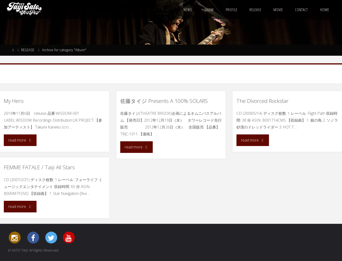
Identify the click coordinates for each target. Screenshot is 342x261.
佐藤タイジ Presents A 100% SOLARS (164, 101)
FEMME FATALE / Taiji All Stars (39, 167)
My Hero (13, 101)
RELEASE (27, 50)
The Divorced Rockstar (262, 101)
